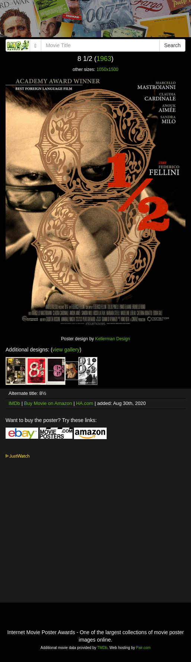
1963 (103, 58)
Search (172, 45)
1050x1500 (108, 69)
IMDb (14, 403)
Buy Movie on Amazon (48, 403)
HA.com (84, 403)
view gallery (66, 350)
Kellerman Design (112, 338)
